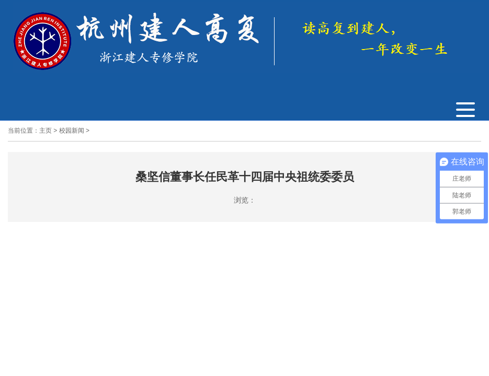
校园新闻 (71, 130)
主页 (45, 130)
